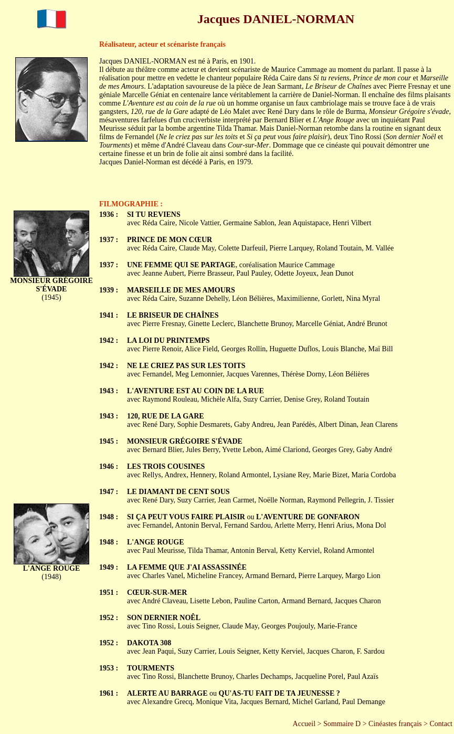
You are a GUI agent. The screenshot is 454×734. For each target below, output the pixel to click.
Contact (440, 724)
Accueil (304, 724)
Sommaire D (342, 724)
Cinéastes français (394, 724)
